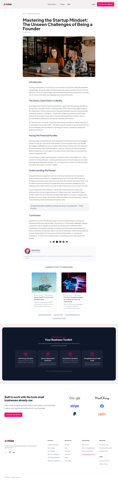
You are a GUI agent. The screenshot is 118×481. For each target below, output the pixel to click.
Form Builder (51, 451)
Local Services (103, 451)
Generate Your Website (105, 4)
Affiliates (67, 451)
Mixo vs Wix (85, 445)
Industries (68, 454)
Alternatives (86, 440)
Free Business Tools (59, 337)
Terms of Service (104, 461)
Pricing (67, 445)
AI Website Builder (53, 445)
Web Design (51, 448)
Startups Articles (58, 315)
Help (66, 448)
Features (50, 440)
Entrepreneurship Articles (33, 13)
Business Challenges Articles (72, 315)
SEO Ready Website (54, 457)
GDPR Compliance (53, 454)
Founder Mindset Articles (59, 318)
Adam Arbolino (35, 250)
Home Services (103, 445)
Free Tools (68, 461)
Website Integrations (54, 461)
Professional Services (105, 448)
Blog (24, 13)
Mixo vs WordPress (87, 451)
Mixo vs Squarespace (88, 448)
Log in (93, 4)
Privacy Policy (103, 464)
